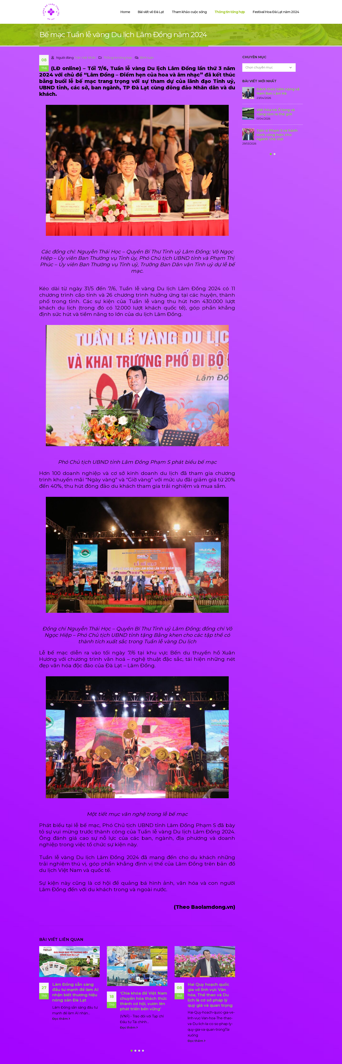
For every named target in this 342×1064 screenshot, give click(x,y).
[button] (131, 1051)
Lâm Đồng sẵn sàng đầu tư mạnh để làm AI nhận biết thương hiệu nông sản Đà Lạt (75, 992)
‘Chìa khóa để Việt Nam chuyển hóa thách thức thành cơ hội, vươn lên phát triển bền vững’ (143, 1001)
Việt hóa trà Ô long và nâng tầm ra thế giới (275, 112)
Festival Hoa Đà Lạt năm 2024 (276, 12)
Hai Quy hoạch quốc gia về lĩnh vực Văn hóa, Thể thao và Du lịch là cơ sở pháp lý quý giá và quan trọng (210, 994)
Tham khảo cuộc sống (189, 12)
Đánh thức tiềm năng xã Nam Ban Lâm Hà (277, 91)
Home (125, 12)
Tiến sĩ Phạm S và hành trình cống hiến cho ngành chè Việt (277, 134)
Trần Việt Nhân (85, 57)
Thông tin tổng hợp (229, 12)
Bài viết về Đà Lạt (151, 12)
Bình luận (147, 57)
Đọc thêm (61, 1018)
